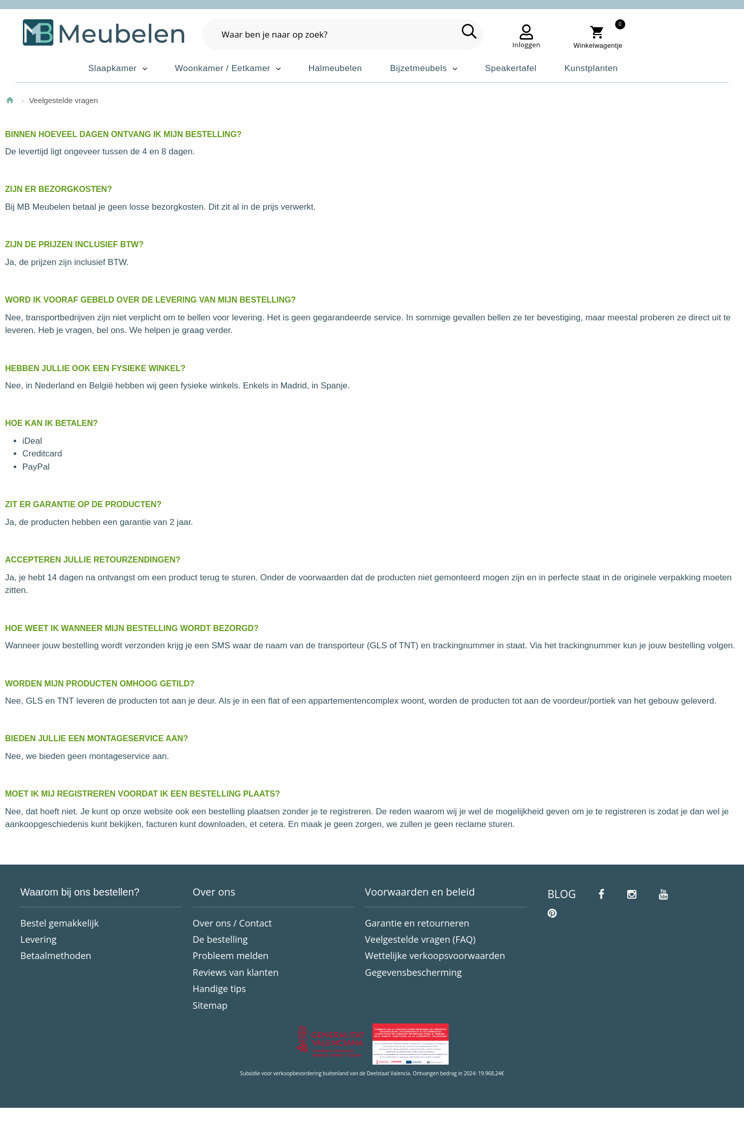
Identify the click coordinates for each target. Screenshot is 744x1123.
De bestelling (220, 939)
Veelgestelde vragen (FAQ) (420, 939)
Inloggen (526, 44)
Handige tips (219, 988)
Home (9, 100)
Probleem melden (231, 955)
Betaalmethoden (55, 955)
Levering (38, 939)
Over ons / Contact (232, 923)
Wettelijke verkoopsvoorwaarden (435, 955)
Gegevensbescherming (413, 972)
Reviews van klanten (236, 972)
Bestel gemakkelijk (59, 923)
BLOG (562, 894)
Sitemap (210, 1005)
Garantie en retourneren (417, 923)
